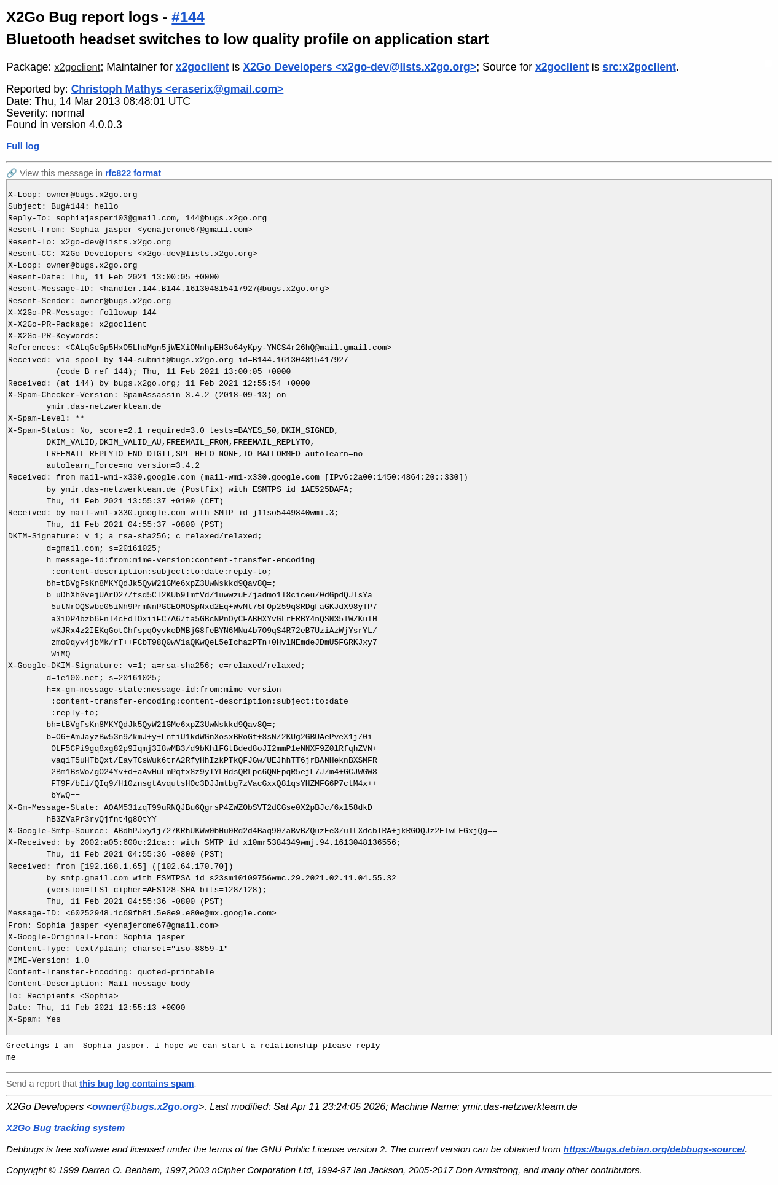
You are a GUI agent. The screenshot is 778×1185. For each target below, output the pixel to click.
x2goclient (77, 67)
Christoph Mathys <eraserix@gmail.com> (177, 89)
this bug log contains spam (136, 1084)
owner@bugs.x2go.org (145, 1106)
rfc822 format (133, 173)
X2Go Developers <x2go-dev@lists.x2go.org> (359, 67)
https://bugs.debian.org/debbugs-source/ (654, 1149)
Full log (22, 146)
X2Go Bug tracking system (65, 1127)
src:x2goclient (638, 67)
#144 (187, 17)
